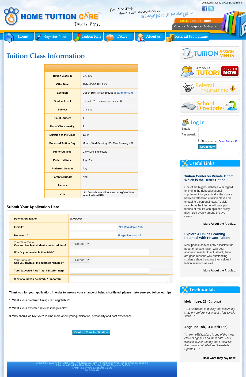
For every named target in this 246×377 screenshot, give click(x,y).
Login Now (207, 146)
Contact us (207, 2)
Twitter (211, 8)
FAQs (118, 37)
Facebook (204, 8)
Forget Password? (228, 141)
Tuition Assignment (210, 54)
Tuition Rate (87, 37)
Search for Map (124, 92)
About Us (149, 37)
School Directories (210, 106)
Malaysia (210, 26)
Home (19, 37)
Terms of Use (221, 2)
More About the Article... (219, 223)
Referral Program (187, 37)
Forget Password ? (129, 235)
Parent (196, 20)
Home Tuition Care (64, 363)
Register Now (53, 37)
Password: (189, 134)
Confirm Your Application (91, 332)
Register (210, 71)
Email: (186, 128)
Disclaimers (236, 2)
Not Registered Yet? (130, 227)
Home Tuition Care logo (53, 17)
